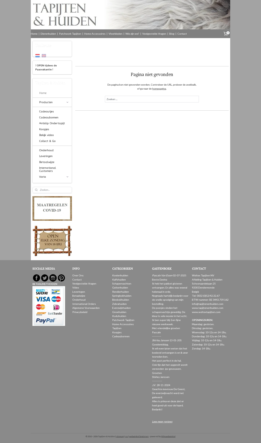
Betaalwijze (46, 162)
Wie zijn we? (132, 33)
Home (34, 33)
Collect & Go (47, 141)
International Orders (84, 303)
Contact (182, 33)
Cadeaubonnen (48, 117)
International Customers (47, 169)
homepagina (159, 88)
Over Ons (78, 275)
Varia (54, 176)
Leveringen (46, 156)
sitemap (120, 436)
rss (126, 436)
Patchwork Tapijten (70, 33)
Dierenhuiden (48, 33)
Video (75, 287)
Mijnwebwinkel (168, 436)
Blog (171, 33)
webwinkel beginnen (139, 436)
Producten (54, 102)
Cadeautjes (46, 111)
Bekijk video (46, 135)
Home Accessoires (94, 33)
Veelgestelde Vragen (154, 33)
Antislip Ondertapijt (52, 123)
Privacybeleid (79, 312)
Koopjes (44, 129)
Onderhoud (46, 150)
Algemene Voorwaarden (86, 307)
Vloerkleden (115, 33)
